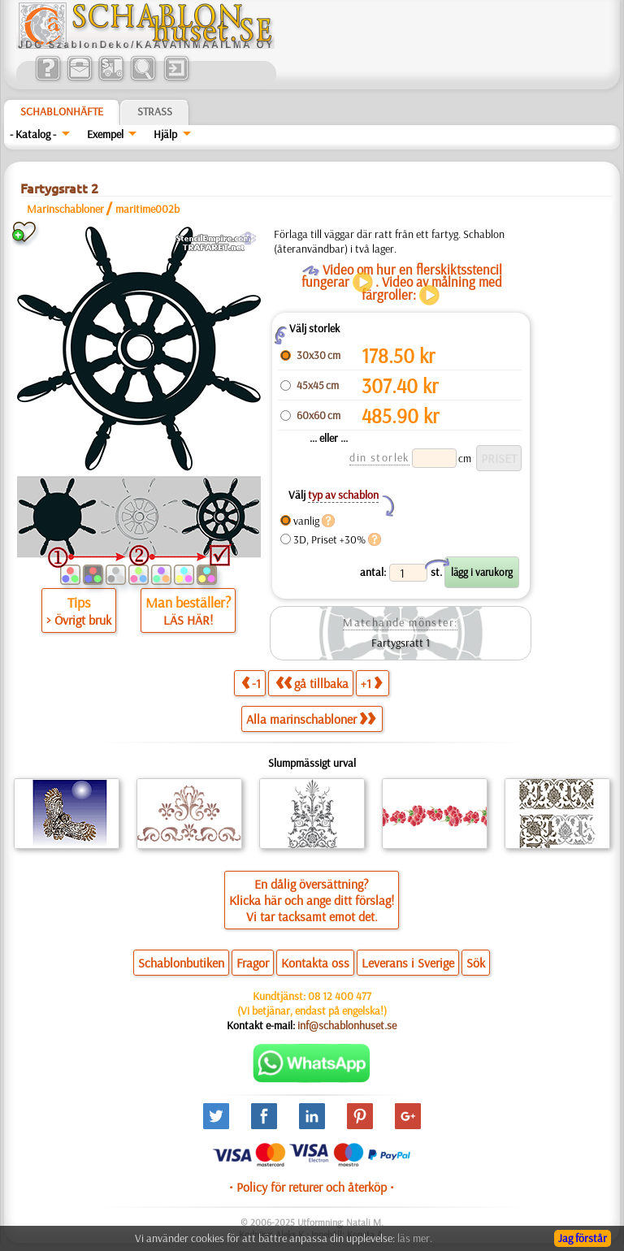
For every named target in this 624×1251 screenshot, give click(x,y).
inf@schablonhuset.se (346, 1025)
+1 (371, 682)
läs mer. (414, 1238)
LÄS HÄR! (188, 620)
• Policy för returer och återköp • (311, 1187)
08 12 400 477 (339, 996)
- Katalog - (33, 134)
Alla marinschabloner (310, 719)
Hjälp (165, 134)
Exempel (105, 134)
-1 (251, 682)
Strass (154, 111)
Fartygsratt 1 (400, 642)
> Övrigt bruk (78, 620)
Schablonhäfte (61, 111)
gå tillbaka (312, 682)
